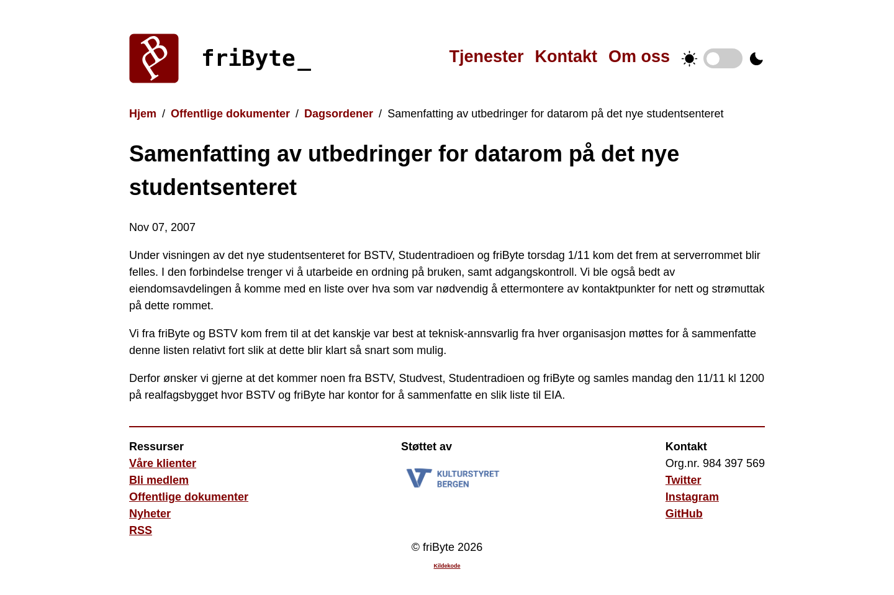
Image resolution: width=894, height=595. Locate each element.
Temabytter (723, 58)
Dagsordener (338, 113)
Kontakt (566, 56)
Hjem (142, 113)
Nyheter (150, 513)
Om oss (639, 56)
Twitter (684, 480)
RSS (140, 530)
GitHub (684, 513)
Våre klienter (162, 463)
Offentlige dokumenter (230, 113)
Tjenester (486, 56)
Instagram (692, 497)
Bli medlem (159, 480)
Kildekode (446, 566)
